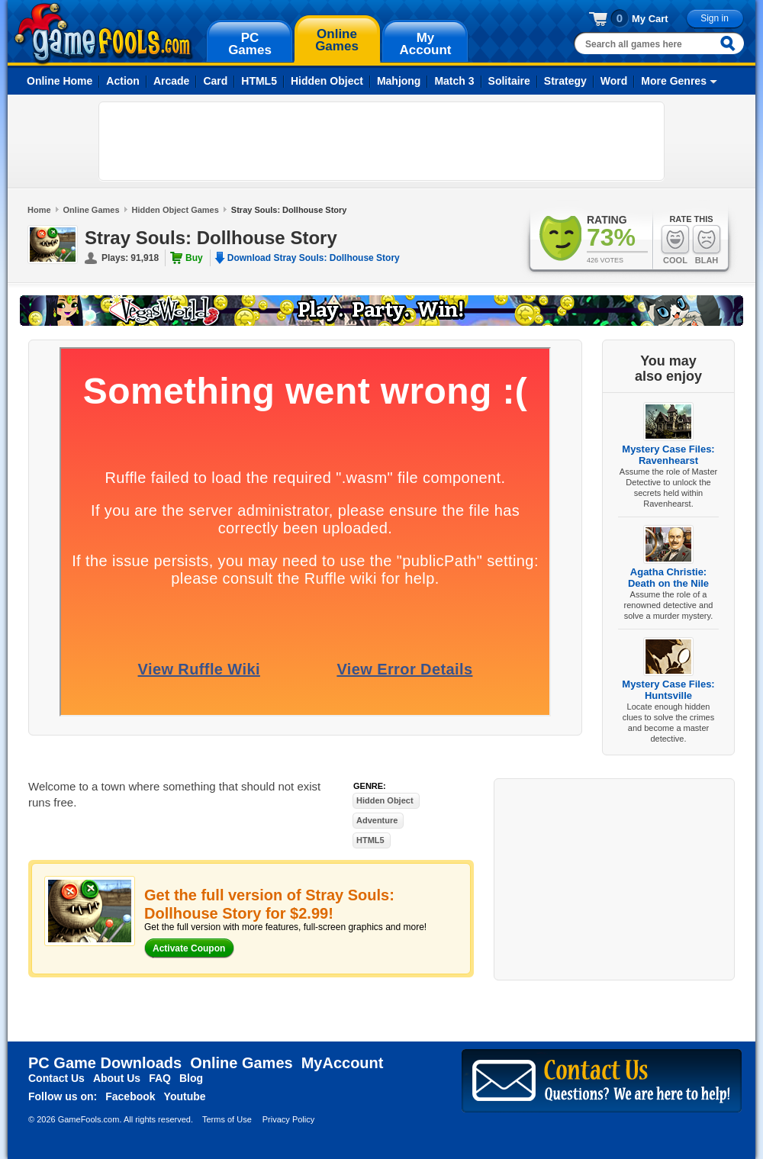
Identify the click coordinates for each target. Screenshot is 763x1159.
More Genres (674, 81)
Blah (706, 244)
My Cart (650, 18)
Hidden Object (327, 81)
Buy (194, 258)
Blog (191, 1078)
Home (39, 209)
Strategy (565, 81)
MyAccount (342, 1062)
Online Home (59, 81)
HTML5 (259, 81)
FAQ (160, 1078)
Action (123, 81)
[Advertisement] (381, 141)
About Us (116, 1078)
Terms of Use (227, 1119)
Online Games (91, 209)
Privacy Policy (288, 1119)
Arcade (171, 81)
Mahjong (399, 81)
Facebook (130, 1096)
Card (215, 81)
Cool (675, 244)
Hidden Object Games (175, 209)
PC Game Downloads (105, 1062)
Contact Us (56, 1078)
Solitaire (509, 81)
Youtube (185, 1096)
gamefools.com (103, 34)
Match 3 (454, 81)
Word (614, 81)
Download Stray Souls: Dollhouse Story (313, 258)
